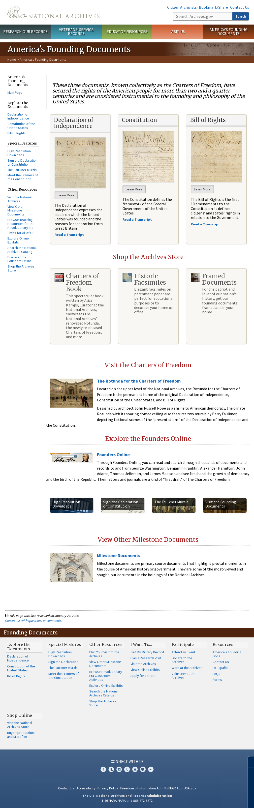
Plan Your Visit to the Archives (104, 654)
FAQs (216, 673)
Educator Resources (127, 31)
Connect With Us (127, 761)
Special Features (64, 644)
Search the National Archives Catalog (21, 249)
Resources (223, 644)
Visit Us (178, 31)
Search (240, 16)
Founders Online (113, 454)
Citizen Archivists (182, 7)
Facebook (103, 769)
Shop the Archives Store (20, 268)
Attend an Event (183, 652)
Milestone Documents (118, 555)
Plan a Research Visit (145, 658)
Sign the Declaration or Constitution (22, 162)
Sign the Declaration (63, 661)
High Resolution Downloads (19, 153)
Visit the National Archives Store (19, 724)
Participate (183, 644)
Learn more (209, 799)
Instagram (119, 769)
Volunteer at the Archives (183, 675)
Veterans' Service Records (76, 31)
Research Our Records (25, 31)
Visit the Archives (143, 663)
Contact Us (239, 7)
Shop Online (19, 715)
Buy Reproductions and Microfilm (21, 734)
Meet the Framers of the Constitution (22, 177)
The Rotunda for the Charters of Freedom (139, 381)
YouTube (135, 769)
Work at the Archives (187, 667)
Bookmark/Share (213, 7)
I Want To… (141, 644)
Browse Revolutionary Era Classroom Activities (105, 675)
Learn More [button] (66, 195)
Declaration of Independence (18, 116)
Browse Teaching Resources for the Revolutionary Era (20, 223)
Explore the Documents (19, 646)
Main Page (14, 92)
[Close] (248, 762)
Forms (217, 679)
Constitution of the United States (21, 125)
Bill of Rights (16, 133)
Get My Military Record (147, 652)
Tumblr (127, 769)
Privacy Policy (107, 788)
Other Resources (106, 644)
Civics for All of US (20, 233)
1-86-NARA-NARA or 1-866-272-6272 (127, 800)
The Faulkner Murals (22, 170)
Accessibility (85, 788)
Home (11, 59)
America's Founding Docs (227, 654)
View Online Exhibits (145, 669)
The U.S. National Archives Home (53, 12)
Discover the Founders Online (19, 259)
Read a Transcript (206, 224)
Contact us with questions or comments (33, 620)
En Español (220, 667)
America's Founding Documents (229, 31)
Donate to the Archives (182, 660)
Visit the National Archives (19, 199)
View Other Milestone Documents (16, 210)
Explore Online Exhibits (18, 240)
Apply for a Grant (143, 675)
